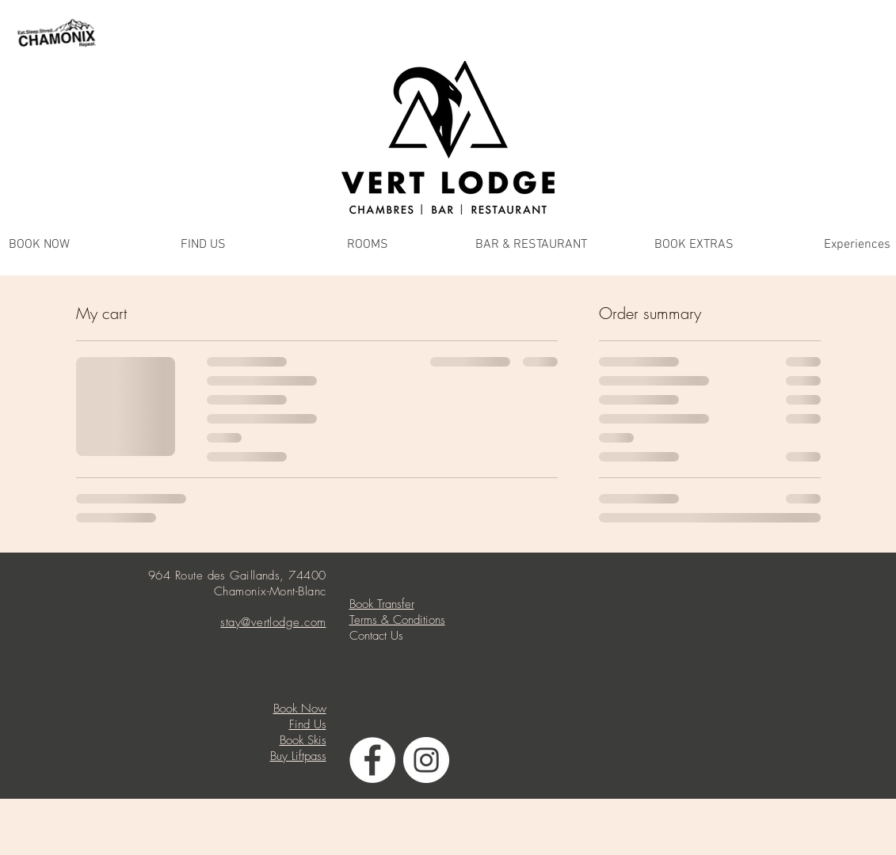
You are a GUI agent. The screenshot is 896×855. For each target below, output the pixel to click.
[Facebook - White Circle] (372, 760)
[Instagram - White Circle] (426, 760)
